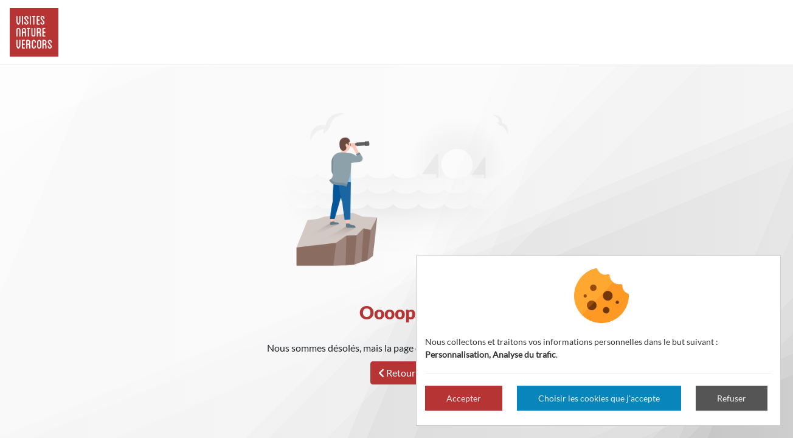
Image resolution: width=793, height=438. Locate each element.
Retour (396, 372)
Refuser (731, 398)
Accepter (463, 398)
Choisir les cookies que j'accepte (599, 398)
